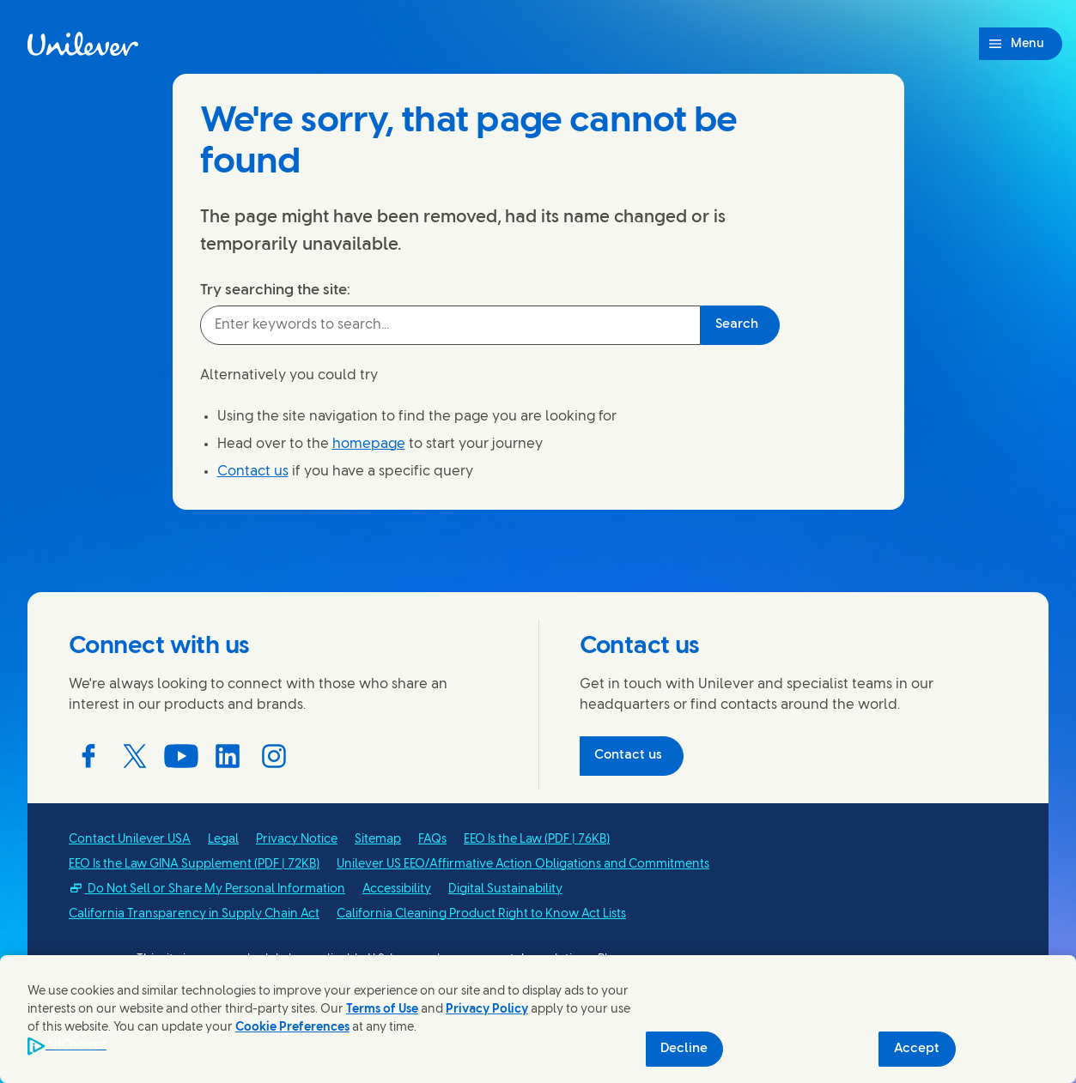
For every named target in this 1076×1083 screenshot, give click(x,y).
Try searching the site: (275, 290)
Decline (684, 1049)
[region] (538, 1019)
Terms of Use (382, 1009)
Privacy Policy (487, 1009)
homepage (368, 444)
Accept (916, 1049)
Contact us (253, 471)
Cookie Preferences (292, 1027)
